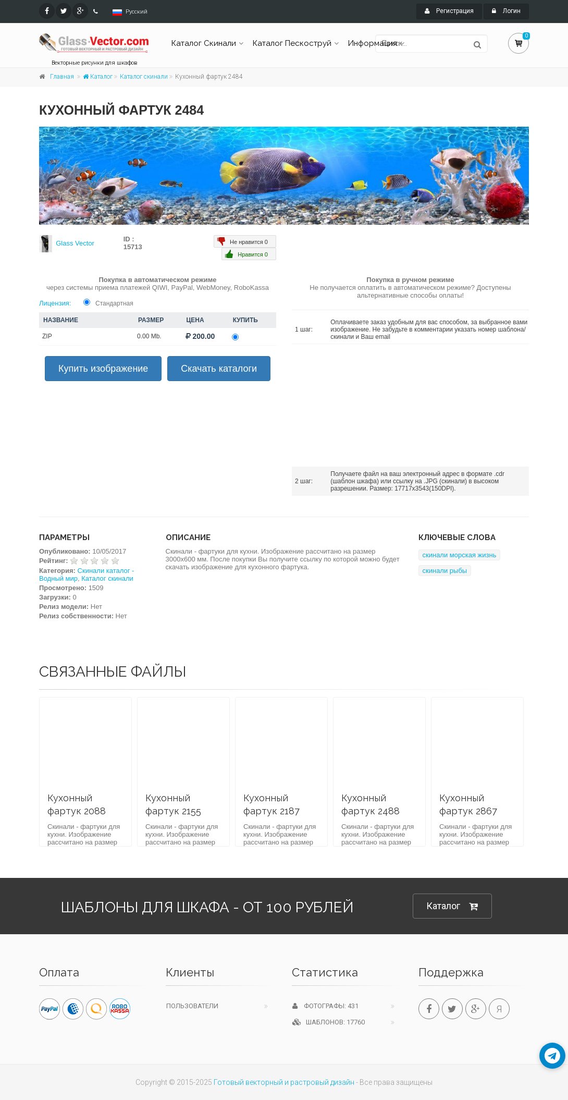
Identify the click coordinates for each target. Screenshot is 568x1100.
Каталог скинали (144, 76)
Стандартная (114, 303)
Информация (372, 43)
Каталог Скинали (203, 43)
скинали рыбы (445, 571)
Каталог (98, 76)
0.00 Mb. (149, 336)
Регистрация (449, 11)
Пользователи (192, 1006)
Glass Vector (75, 243)
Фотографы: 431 (325, 1006)
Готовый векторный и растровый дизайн (284, 1082)
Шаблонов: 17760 (328, 1022)
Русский (136, 11)
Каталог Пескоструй (292, 43)
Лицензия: (55, 303)
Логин (506, 11)
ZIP (47, 336)
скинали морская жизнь (460, 555)
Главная (62, 76)
